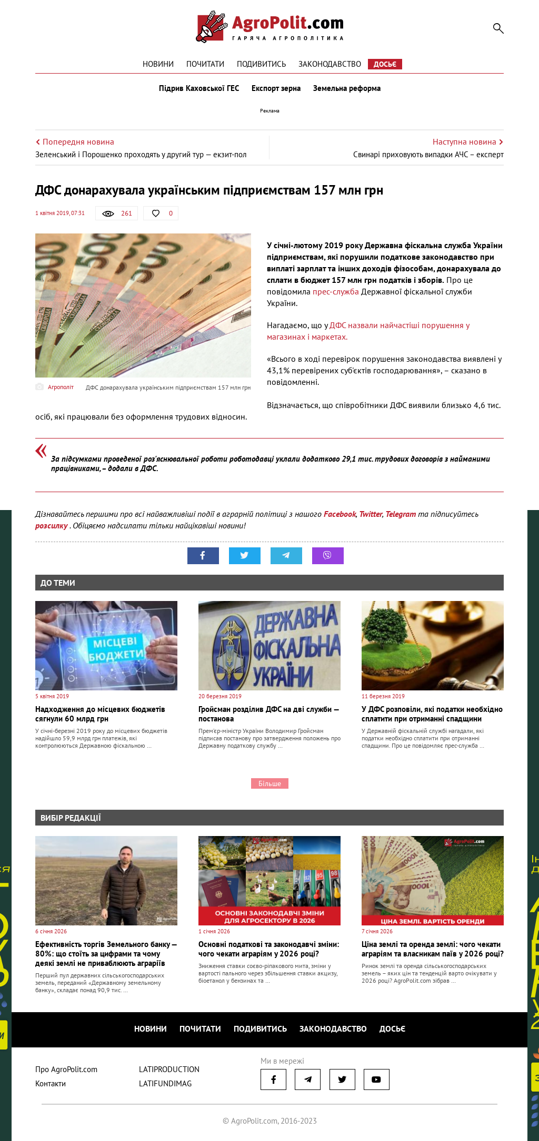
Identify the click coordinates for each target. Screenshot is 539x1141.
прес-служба (336, 291)
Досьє (385, 64)
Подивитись (261, 64)
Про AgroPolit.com (66, 1069)
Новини (158, 64)
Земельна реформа (347, 88)
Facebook (340, 513)
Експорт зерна (276, 88)
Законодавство (329, 64)
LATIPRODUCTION (169, 1069)
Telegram (400, 513)
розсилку (52, 525)
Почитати (205, 64)
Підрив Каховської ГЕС (199, 88)
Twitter (370, 513)
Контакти (50, 1083)
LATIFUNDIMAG (165, 1083)
